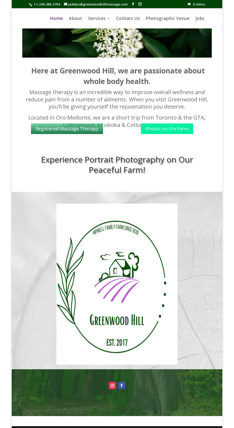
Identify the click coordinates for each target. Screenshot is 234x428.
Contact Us (128, 19)
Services (97, 19)
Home (56, 19)
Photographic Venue (167, 19)
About (75, 19)
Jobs (199, 19)
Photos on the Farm (167, 129)
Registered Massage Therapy (67, 129)
